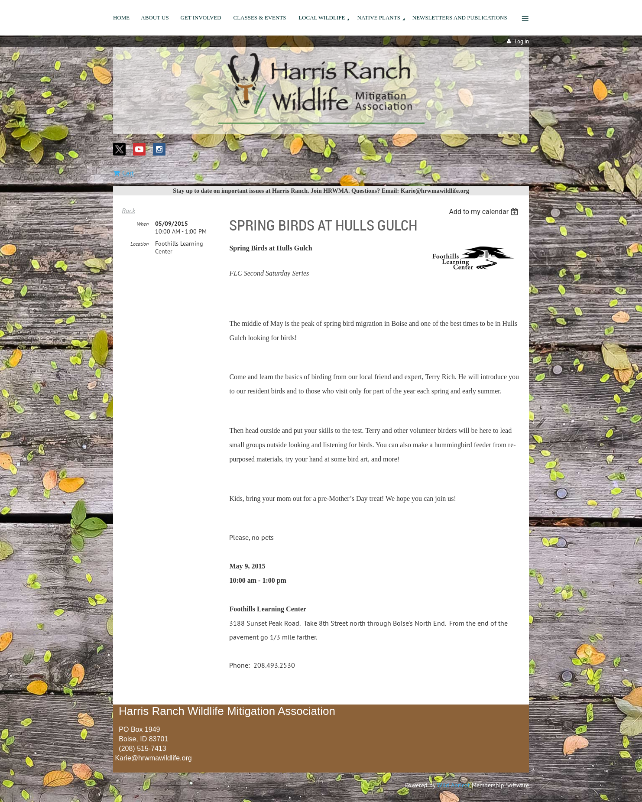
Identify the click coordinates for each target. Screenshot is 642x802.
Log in (522, 41)
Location (139, 243)
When (143, 224)
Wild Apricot (453, 785)
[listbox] (484, 211)
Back (128, 210)
